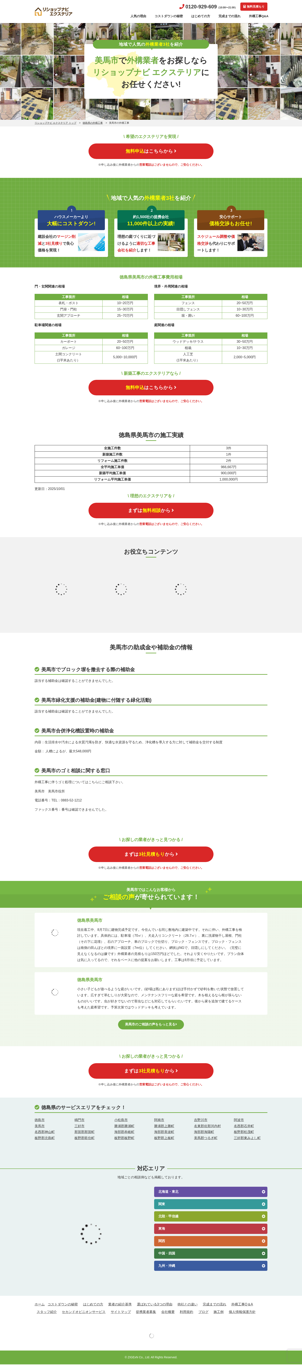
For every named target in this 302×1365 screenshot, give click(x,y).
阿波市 (239, 1121)
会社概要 (168, 1312)
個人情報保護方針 (242, 1312)
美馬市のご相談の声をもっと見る (151, 1025)
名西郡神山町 (45, 1132)
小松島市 (121, 1121)
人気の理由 (138, 16)
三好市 (79, 1126)
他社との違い (187, 1305)
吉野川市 (200, 1121)
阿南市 (159, 1121)
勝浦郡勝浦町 (124, 1126)
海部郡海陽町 (204, 1132)
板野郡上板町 (164, 1139)
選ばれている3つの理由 (154, 1305)
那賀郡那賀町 (84, 1132)
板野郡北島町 (45, 1139)
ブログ (203, 1312)
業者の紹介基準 (120, 1305)
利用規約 (186, 1312)
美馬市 (40, 1126)
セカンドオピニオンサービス (83, 1312)
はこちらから (151, 151)
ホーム (40, 1305)
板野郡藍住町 (84, 1139)
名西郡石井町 (244, 1126)
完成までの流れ (230, 16)
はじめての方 (200, 16)
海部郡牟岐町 (124, 1132)
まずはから (151, 510)
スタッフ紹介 (47, 1312)
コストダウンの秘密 (169, 16)
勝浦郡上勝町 (164, 1126)
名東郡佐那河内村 (207, 1126)
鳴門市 (79, 1121)
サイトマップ (121, 1312)
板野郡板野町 (124, 1139)
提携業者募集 (146, 1312)
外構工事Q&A (258, 16)
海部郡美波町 (164, 1132)
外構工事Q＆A (242, 1305)
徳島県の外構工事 (93, 122)
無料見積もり (253, 6)
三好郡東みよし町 (247, 1139)
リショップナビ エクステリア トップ (55, 122)
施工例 (218, 1312)
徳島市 (40, 1121)
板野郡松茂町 (244, 1132)
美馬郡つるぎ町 (205, 1139)
